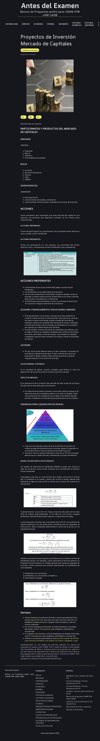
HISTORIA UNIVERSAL (89, 24)
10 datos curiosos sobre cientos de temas (80, 692)
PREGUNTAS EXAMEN (44, 701)
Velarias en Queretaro (74, 709)
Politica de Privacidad (44, 726)
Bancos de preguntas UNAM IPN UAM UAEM (79, 697)
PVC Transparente (43, 629)
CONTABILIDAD (11, 24)
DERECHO (26, 24)
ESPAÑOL (51, 24)
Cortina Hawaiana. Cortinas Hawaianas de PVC (77, 682)
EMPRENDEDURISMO (44, 709)
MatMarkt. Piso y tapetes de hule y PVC (80, 677)
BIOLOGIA (40, 678)
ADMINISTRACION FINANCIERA (48, 706)
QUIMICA (39, 703)
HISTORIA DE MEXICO (76, 24)
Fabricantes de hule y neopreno (78, 707)
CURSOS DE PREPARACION (46, 715)
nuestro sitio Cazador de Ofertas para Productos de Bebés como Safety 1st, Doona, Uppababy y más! (52, 639)
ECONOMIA (38, 24)
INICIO (38, 675)
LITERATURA (41, 712)
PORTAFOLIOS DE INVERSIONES (49, 718)
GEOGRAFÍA (63, 24)
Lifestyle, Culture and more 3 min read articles (79, 702)
